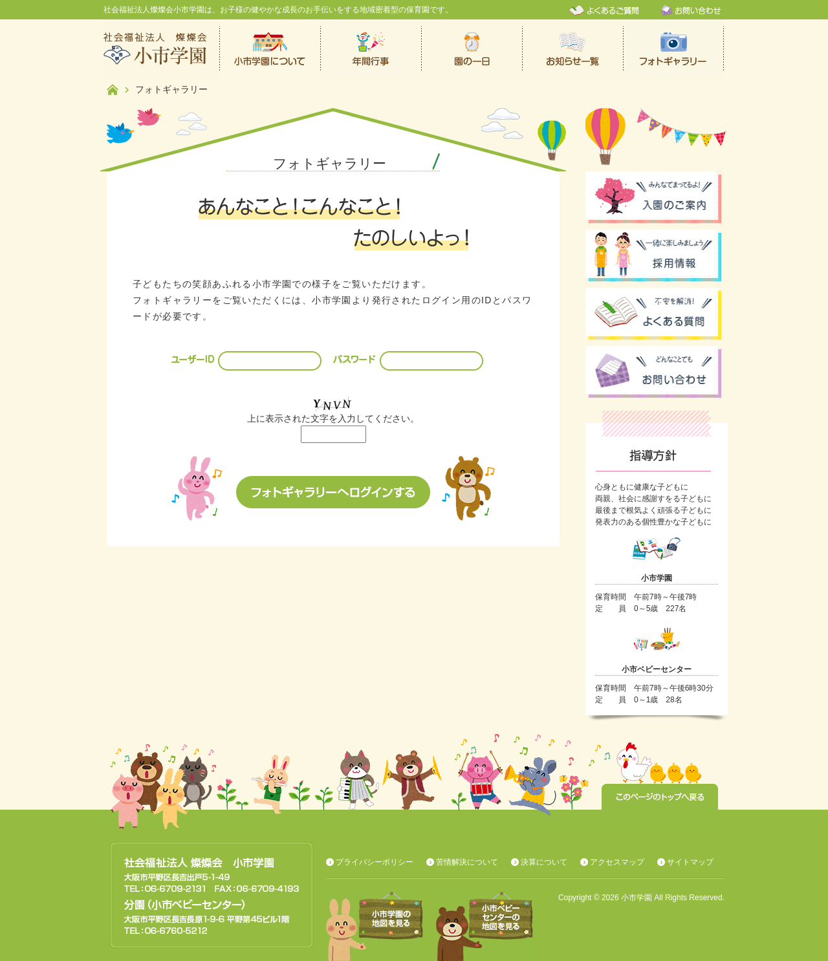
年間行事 (371, 48)
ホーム (112, 89)
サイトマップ (690, 862)
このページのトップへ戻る (660, 797)
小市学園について (270, 48)
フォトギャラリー (674, 48)
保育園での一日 (472, 48)
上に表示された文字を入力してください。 (333, 418)
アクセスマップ (617, 862)
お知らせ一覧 (573, 48)
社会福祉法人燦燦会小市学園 (162, 48)
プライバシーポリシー (374, 862)
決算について (544, 862)
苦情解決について (467, 862)
